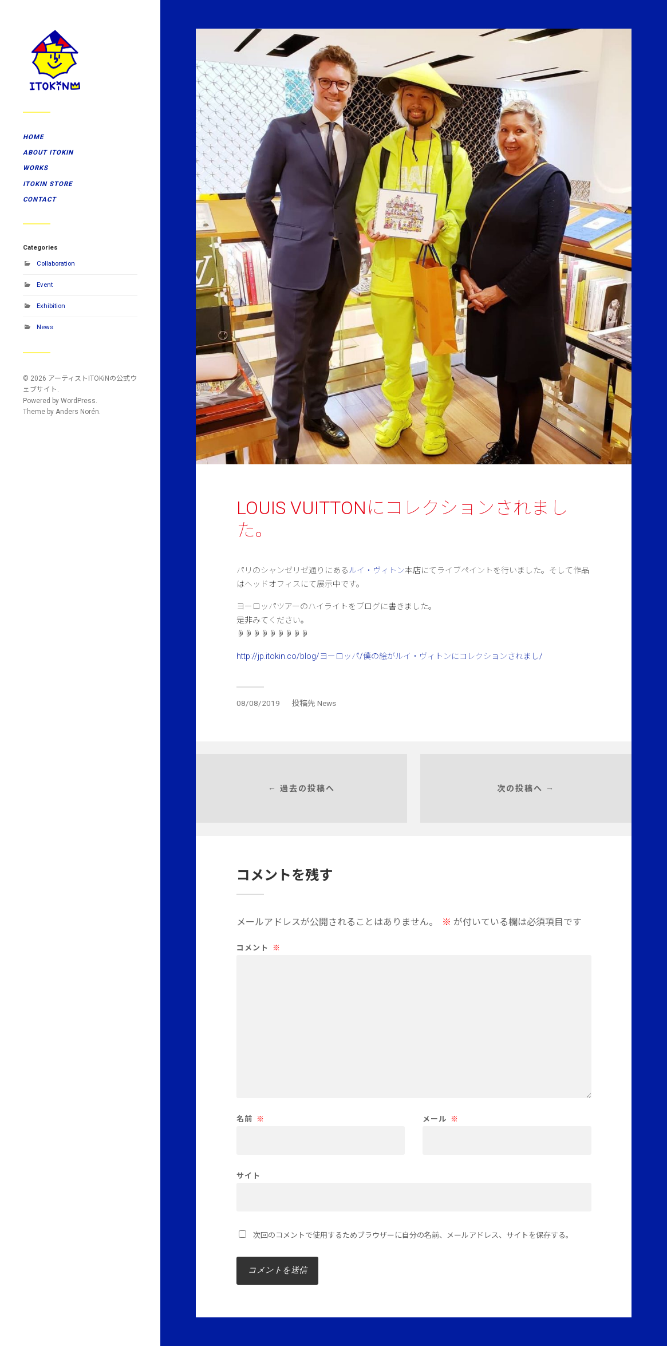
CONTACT (39, 199)
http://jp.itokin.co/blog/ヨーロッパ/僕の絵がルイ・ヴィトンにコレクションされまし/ (389, 656)
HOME (33, 137)
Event (45, 285)
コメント (258, 948)
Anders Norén (77, 412)
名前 (250, 1119)
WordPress (78, 401)
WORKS (35, 168)
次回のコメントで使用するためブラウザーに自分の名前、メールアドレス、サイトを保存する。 (413, 1235)
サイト (248, 1175)
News (45, 327)
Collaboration (56, 263)
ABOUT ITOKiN (48, 152)
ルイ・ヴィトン (377, 570)
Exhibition (51, 306)
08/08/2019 (258, 703)
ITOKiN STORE (47, 184)
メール (441, 1119)
